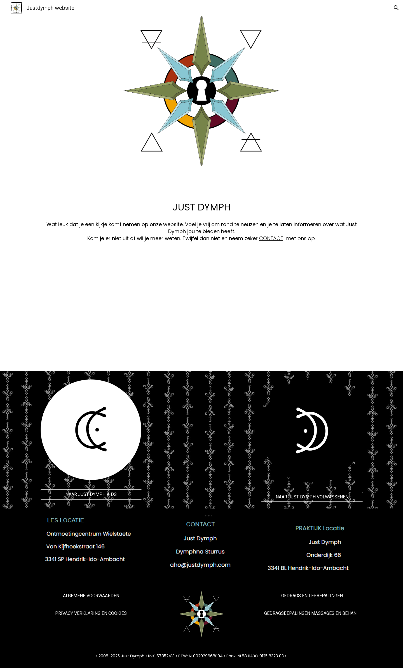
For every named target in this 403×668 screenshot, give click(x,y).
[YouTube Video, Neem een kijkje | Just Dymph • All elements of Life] (201, 311)
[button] (396, 8)
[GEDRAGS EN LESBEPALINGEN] (312, 596)
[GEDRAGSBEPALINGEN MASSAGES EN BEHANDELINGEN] (312, 613)
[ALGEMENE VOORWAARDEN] (91, 596)
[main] (201, 216)
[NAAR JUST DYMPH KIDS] (91, 494)
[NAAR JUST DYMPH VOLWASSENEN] (312, 497)
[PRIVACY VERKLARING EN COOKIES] (91, 613)
